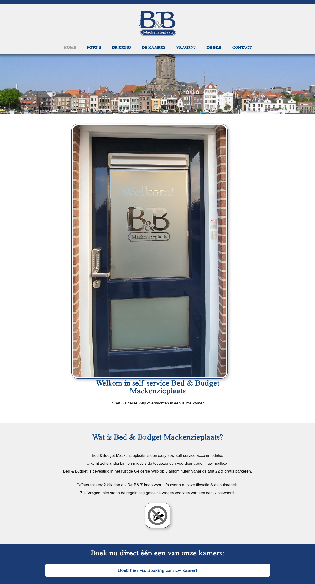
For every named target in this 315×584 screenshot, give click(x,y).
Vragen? (185, 47)
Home (70, 47)
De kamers (153, 47)
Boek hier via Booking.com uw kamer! (157, 570)
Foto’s (94, 47)
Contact (241, 47)
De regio (121, 47)
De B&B (213, 47)
